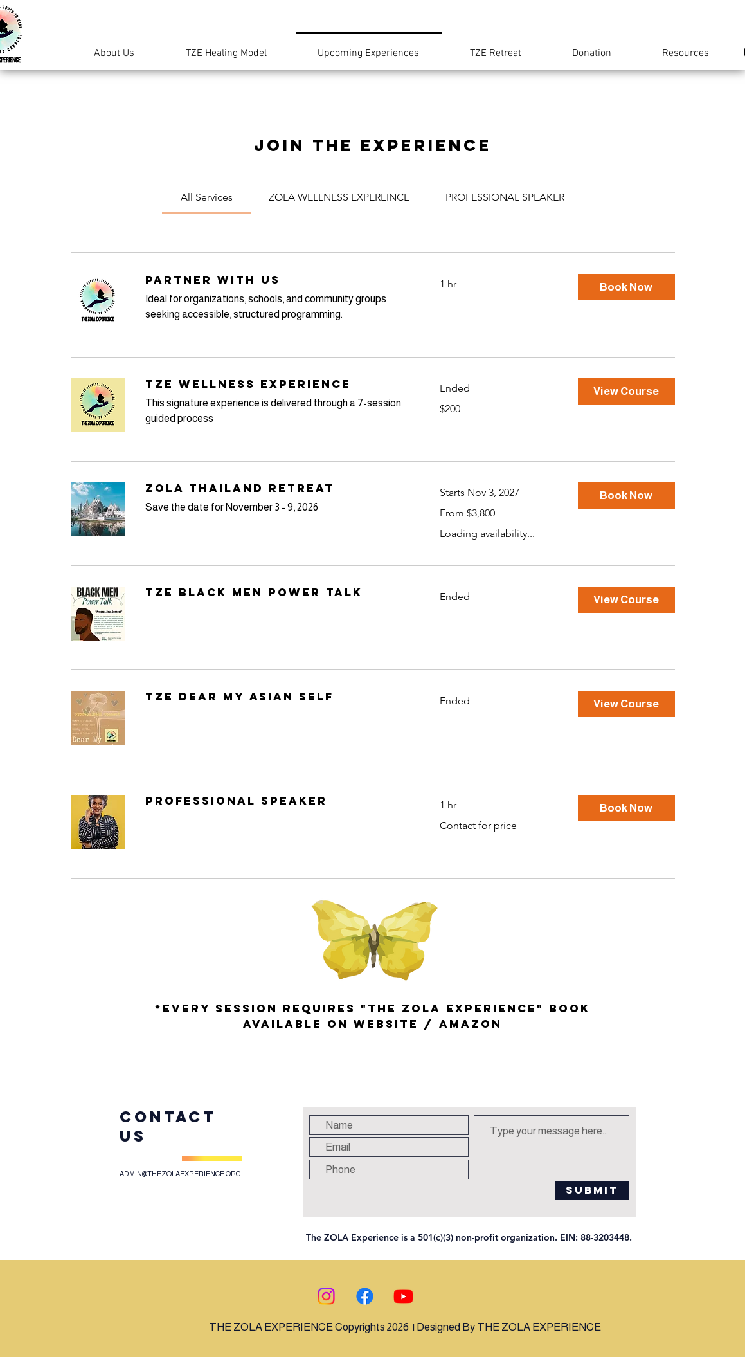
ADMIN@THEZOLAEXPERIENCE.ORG (180, 1174)
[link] (207, 197)
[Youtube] (403, 1296)
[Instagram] (326, 1296)
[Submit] (592, 1190)
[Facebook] (365, 1296)
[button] (626, 287)
